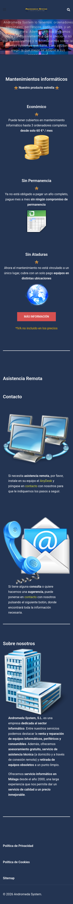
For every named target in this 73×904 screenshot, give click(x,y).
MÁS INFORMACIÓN (36, 316)
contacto (31, 486)
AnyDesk (46, 481)
